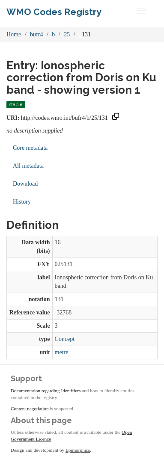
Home (13, 34)
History (22, 201)
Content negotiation (30, 408)
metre (62, 352)
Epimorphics (78, 450)
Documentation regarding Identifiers (46, 390)
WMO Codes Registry (53, 11)
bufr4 (36, 34)
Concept (65, 339)
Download (25, 184)
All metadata (28, 166)
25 (67, 34)
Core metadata (30, 148)
